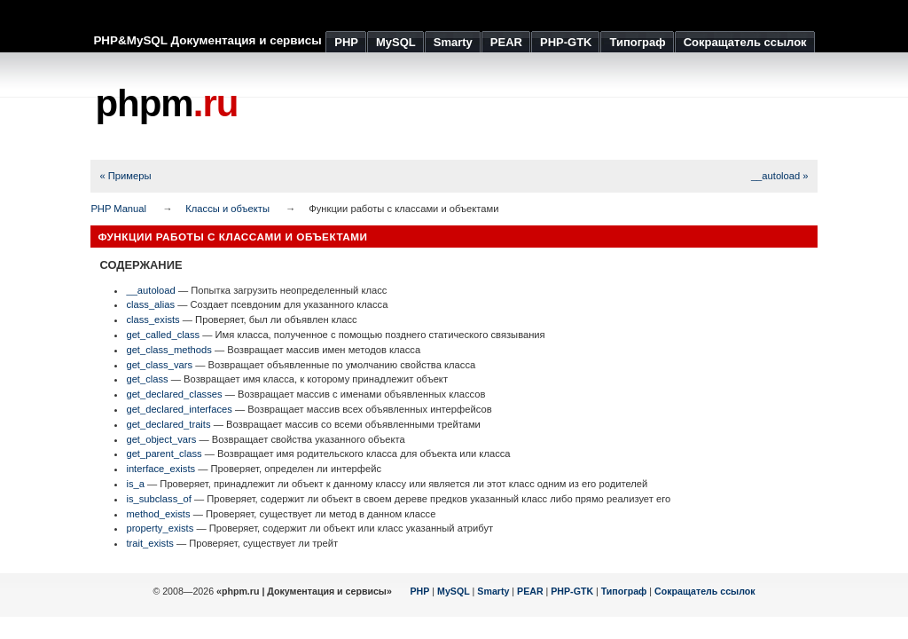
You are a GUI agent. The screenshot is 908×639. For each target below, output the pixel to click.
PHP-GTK (572, 591)
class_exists (152, 319)
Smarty (493, 591)
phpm (166, 103)
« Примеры (125, 175)
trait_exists (149, 543)
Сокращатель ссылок (704, 591)
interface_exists (160, 468)
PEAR (530, 591)
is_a (135, 483)
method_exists (158, 514)
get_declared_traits (168, 424)
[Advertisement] (495, 106)
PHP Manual (118, 208)
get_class (147, 379)
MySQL (453, 591)
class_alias (150, 304)
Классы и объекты (227, 208)
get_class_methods (168, 349)
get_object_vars (161, 439)
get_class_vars (159, 364)
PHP (420, 591)
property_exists (159, 528)
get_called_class (163, 334)
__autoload (150, 290)
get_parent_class (163, 453)
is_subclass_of (158, 498)
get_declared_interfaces (178, 409)
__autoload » (780, 175)
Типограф (624, 591)
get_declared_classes (174, 394)
